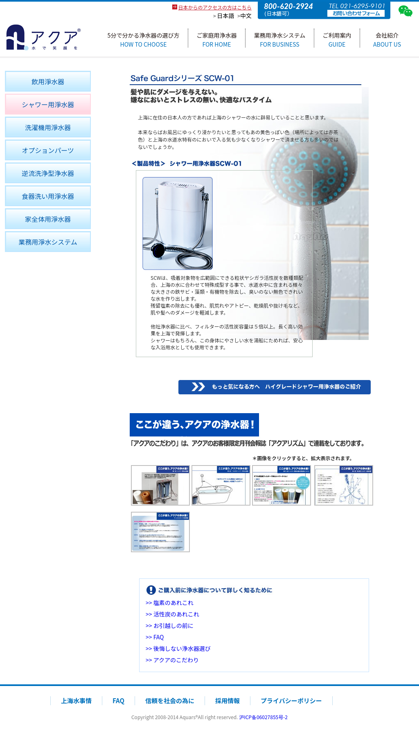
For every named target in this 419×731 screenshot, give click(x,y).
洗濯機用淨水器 (48, 127)
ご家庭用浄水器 (217, 39)
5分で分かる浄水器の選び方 (144, 39)
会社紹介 (387, 39)
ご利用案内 (337, 39)
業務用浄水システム (280, 39)
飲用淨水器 (48, 81)
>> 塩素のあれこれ (170, 602)
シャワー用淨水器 (48, 104)
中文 (246, 15)
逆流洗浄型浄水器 (48, 173)
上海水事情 (76, 700)
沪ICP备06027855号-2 (263, 716)
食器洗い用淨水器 (48, 196)
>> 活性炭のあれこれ (172, 614)
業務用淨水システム (47, 242)
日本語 (225, 15)
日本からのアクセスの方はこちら (215, 7)
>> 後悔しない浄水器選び (178, 648)
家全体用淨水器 (48, 219)
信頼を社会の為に (169, 700)
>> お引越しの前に (170, 625)
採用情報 (227, 700)
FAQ (118, 700)
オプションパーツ (48, 150)
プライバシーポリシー (291, 700)
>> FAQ (155, 637)
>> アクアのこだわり (172, 660)
